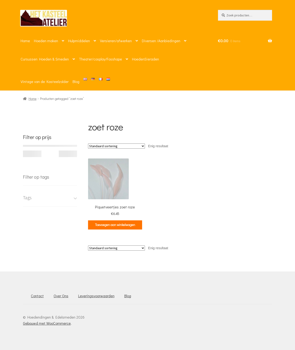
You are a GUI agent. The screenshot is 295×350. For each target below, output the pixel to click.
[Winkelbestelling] (116, 146)
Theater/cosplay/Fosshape (100, 58)
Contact (37, 295)
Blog (76, 81)
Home (25, 40)
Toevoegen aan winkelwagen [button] (115, 224)
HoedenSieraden (145, 58)
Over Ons (61, 295)
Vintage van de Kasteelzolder (45, 81)
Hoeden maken (46, 40)
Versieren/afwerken (116, 40)
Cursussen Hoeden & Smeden (45, 58)
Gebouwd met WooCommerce (47, 323)
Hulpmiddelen (79, 40)
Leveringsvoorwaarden (96, 295)
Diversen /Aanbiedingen (161, 40)
